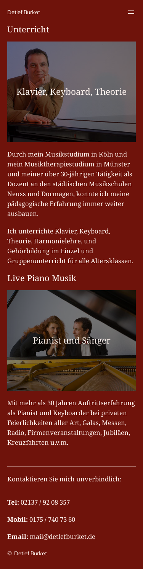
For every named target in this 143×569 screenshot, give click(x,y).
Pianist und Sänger (72, 340)
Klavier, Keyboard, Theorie (71, 91)
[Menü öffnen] (131, 12)
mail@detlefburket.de (62, 536)
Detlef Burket (23, 12)
